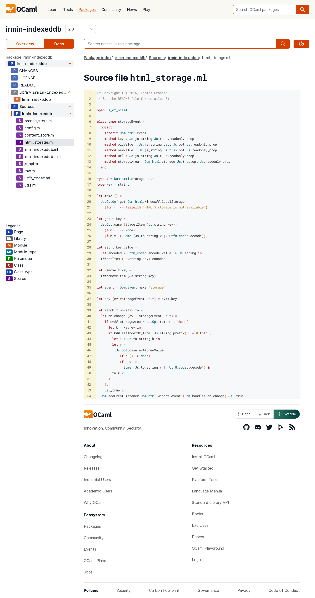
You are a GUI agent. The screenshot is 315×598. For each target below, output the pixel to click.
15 (89, 173)
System (287, 414)
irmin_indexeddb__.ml (43, 156)
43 (89, 333)
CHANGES (28, 70)
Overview (25, 43)
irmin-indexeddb (33, 29)
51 (89, 378)
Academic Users (98, 491)
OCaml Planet (96, 560)
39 (89, 310)
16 (89, 178)
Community (111, 9)
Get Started (203, 468)
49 (89, 367)
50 (89, 373)
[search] (302, 9)
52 (89, 384)
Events (90, 549)
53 (89, 390)
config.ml (32, 128)
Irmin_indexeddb (36, 99)
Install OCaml (203, 456)
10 (89, 144)
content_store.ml (40, 135)
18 (89, 190)
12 (89, 155)
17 (89, 184)
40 (89, 316)
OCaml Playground (208, 548)
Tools (68, 9)
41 (89, 321)
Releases (92, 468)
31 (89, 264)
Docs (59, 43)
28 (89, 247)
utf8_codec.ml (37, 178)
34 (89, 281)
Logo (196, 559)
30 (89, 258)
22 (89, 213)
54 (89, 396)
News (132, 9)
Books (197, 514)
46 (89, 350)
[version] (80, 29)
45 (89, 344)
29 (89, 253)
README (27, 85)
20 (89, 201)
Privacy (243, 590)
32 (89, 270)
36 (89, 293)
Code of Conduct (284, 590)
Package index (97, 57)
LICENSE (27, 78)
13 (89, 161)
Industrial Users (97, 479)
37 (89, 298)
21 (89, 207)
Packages (87, 9)
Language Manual (207, 491)
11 (89, 150)
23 (89, 218)
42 (89, 327)
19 (89, 195)
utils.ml (30, 185)
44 (89, 338)
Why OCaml (94, 502)
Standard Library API (210, 502)
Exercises (200, 525)
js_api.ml (32, 163)
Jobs (88, 572)
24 (89, 224)
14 (89, 167)
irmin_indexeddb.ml (41, 149)
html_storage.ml (39, 142)
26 (89, 235)
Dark (264, 414)
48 (89, 361)
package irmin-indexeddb (29, 57)
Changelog (93, 456)
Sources (26, 106)
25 (89, 230)
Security (123, 590)
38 (89, 304)
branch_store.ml (38, 120)
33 (89, 276)
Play (146, 9)
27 (89, 241)
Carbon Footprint (164, 590)
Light (243, 414)
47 (89, 356)
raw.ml (30, 170)
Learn (52, 9)
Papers (198, 536)
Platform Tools (205, 479)
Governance (208, 590)
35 (89, 287)
